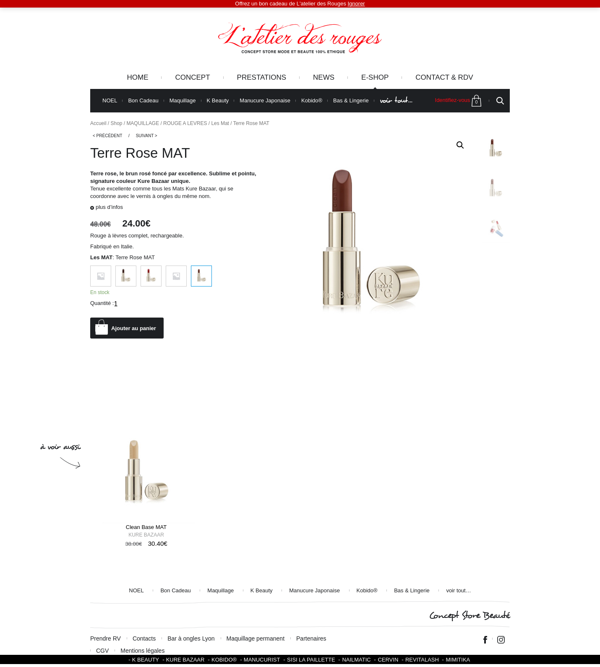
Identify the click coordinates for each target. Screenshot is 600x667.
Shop (117, 123)
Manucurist (262, 660)
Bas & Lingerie (351, 101)
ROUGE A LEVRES (185, 123)
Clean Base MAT (146, 527)
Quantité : (102, 303)
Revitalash (422, 660)
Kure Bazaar (146, 535)
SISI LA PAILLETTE (311, 660)
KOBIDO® (224, 660)
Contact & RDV (444, 77)
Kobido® (311, 101)
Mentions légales (142, 650)
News (323, 77)
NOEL (109, 101)
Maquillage (183, 101)
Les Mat (220, 123)
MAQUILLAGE (142, 123)
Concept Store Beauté (469, 615)
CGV (102, 650)
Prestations (261, 77)
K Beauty (218, 101)
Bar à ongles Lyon (190, 638)
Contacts (144, 638)
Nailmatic (356, 660)
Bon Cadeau (143, 101)
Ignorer (356, 3)
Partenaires (311, 638)
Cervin (388, 660)
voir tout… (396, 100)
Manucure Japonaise (265, 101)
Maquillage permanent (256, 638)
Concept (192, 77)
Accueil (98, 123)
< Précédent (107, 135)
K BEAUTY (145, 660)
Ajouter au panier (133, 328)
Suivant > (146, 135)
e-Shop (375, 77)
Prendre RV (105, 638)
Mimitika (458, 660)
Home (137, 77)
